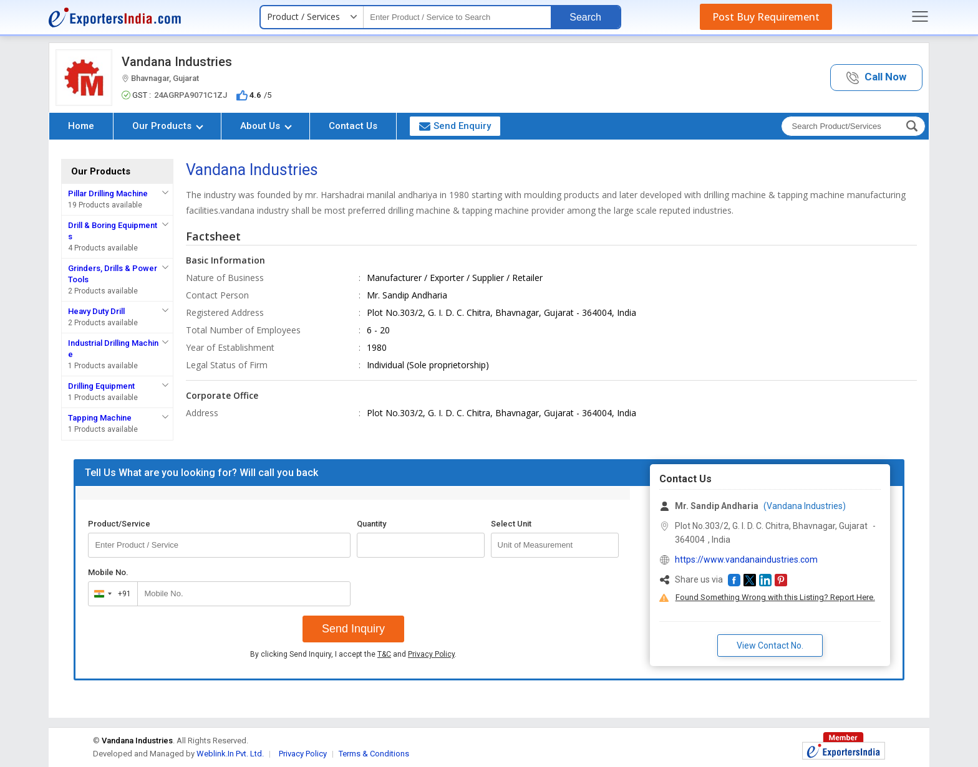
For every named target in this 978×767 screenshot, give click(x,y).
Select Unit (511, 523)
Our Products (167, 125)
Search (585, 17)
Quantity (371, 523)
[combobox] (110, 594)
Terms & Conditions (374, 753)
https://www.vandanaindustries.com (746, 560)
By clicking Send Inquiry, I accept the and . (353, 654)
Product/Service (119, 523)
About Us (266, 125)
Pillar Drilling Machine (108, 193)
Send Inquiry (353, 628)
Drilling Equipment (101, 386)
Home (81, 125)
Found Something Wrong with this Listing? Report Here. (775, 597)
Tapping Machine (100, 417)
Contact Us (353, 125)
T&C (384, 654)
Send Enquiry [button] (455, 125)
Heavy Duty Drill (96, 311)
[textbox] (457, 17)
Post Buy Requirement (766, 17)
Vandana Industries (177, 62)
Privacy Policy (431, 654)
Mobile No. (108, 572)
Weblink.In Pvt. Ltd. (230, 753)
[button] (876, 77)
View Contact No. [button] (770, 645)
